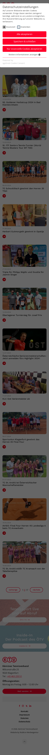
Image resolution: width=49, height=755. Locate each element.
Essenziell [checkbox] (10, 27)
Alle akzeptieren (24, 34)
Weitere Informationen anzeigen (24, 54)
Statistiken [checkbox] (25, 27)
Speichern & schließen (25, 41)
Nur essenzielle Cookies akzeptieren (24, 48)
